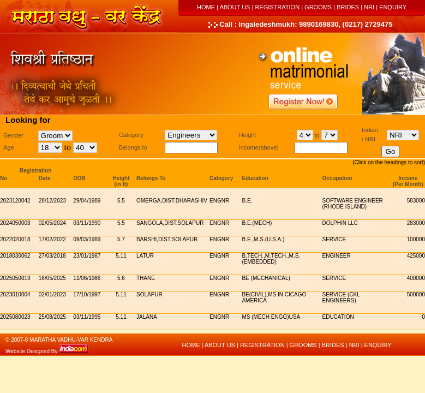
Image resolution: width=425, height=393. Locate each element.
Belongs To (151, 178)
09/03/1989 (86, 239)
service (334, 239)
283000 (416, 223)
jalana (146, 317)
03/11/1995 (86, 317)
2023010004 (15, 294)
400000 (416, 278)
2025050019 (15, 278)
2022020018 (15, 239)
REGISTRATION (277, 7)
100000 (416, 239)
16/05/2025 (52, 278)
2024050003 (15, 223)
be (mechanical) (266, 278)
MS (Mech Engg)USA (271, 317)
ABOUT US (234, 7)
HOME (206, 7)
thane (145, 278)
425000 (416, 256)
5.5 (121, 201)
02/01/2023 (52, 294)
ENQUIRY (392, 7)
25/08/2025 (52, 317)
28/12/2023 (52, 201)
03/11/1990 (86, 223)
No (3, 178)
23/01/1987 (86, 256)
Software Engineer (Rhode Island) (352, 204)
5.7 (121, 239)
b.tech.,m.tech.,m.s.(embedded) (271, 259)
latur (145, 256)
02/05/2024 (52, 223)
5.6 (121, 278)
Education (255, 178)
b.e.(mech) (257, 223)
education (338, 317)
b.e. (247, 201)
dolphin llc (340, 223)
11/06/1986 (86, 278)
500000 (416, 294)
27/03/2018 (52, 256)
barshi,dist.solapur (166, 239)
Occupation (337, 178)
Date (45, 178)
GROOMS (318, 7)
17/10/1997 (86, 294)
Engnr (219, 201)
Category (221, 178)
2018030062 (15, 256)
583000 (416, 201)
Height (120, 178)
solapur (149, 294)
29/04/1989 (86, 201)
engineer (336, 256)
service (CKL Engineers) (341, 297)
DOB (79, 178)
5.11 (121, 256)
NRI (369, 7)
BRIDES (348, 7)
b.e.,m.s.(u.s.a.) (263, 239)
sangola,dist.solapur (169, 223)
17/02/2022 (52, 239)
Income (407, 178)
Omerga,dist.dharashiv (171, 201)
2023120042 (15, 201)
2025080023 (15, 317)
